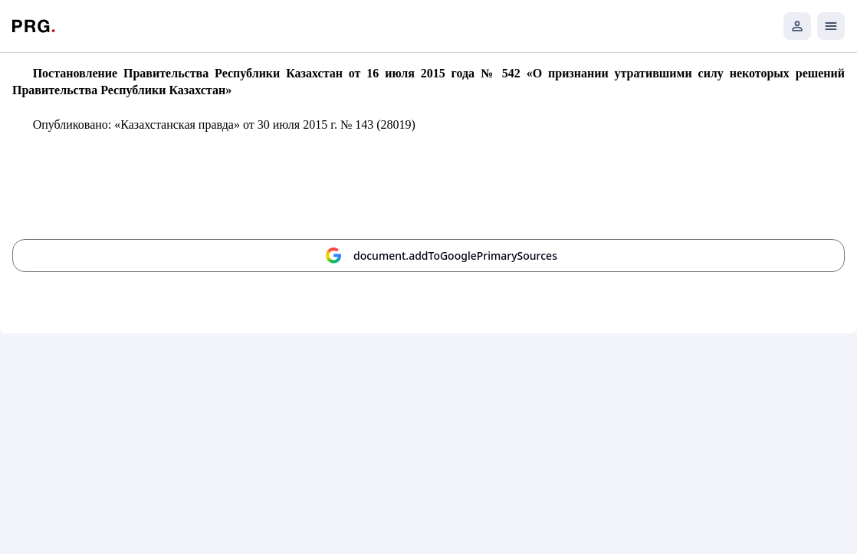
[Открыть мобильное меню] (831, 26)
